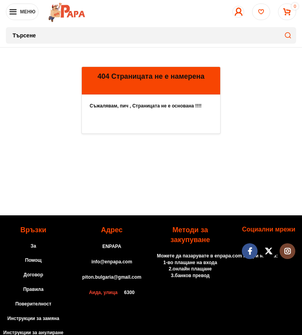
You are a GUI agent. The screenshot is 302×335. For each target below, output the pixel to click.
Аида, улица (103, 292)
